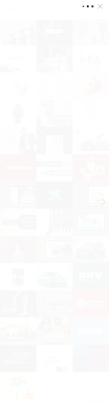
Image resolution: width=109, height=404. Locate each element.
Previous (5, 202)
